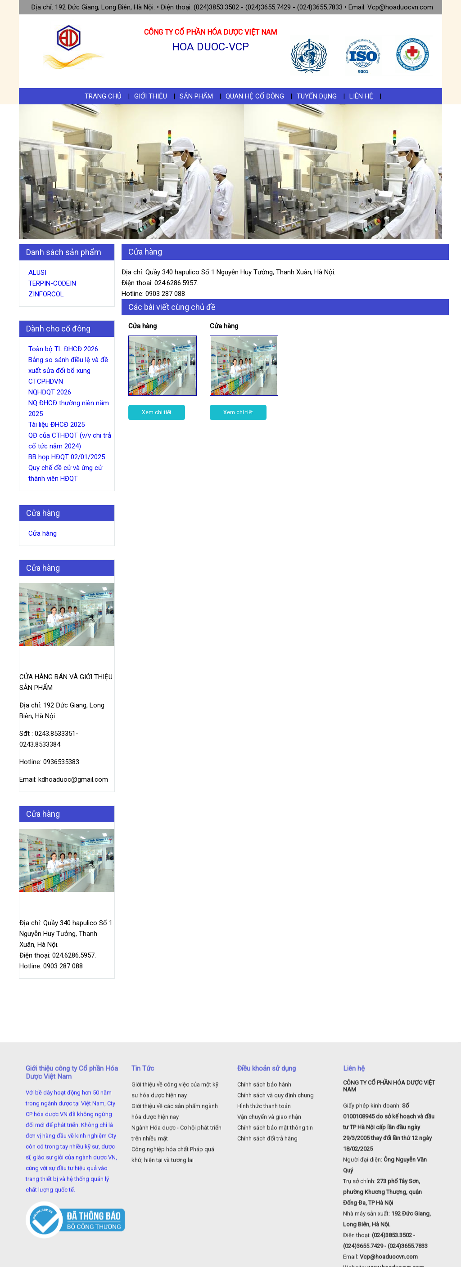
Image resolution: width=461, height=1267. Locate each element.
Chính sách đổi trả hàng (267, 1213)
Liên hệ (361, 96)
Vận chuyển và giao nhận (269, 1192)
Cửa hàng (42, 533)
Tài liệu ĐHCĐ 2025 (56, 425)
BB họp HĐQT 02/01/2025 (66, 457)
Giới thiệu (150, 96)
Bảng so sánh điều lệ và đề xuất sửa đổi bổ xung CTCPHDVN (68, 370)
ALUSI (37, 273)
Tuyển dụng (317, 96)
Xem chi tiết (157, 412)
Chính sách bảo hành (264, 1159)
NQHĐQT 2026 (49, 392)
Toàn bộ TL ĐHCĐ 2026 (63, 349)
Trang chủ (103, 96)
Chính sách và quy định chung (275, 1170)
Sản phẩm (196, 96)
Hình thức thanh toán (264, 1181)
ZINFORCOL (46, 294)
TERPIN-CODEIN (52, 283)
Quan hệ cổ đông (255, 96)
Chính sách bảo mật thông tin (275, 1203)
